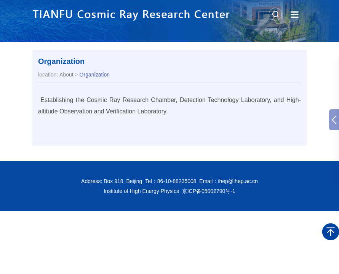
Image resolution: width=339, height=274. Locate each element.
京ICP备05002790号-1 (208, 191)
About (66, 75)
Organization (61, 61)
